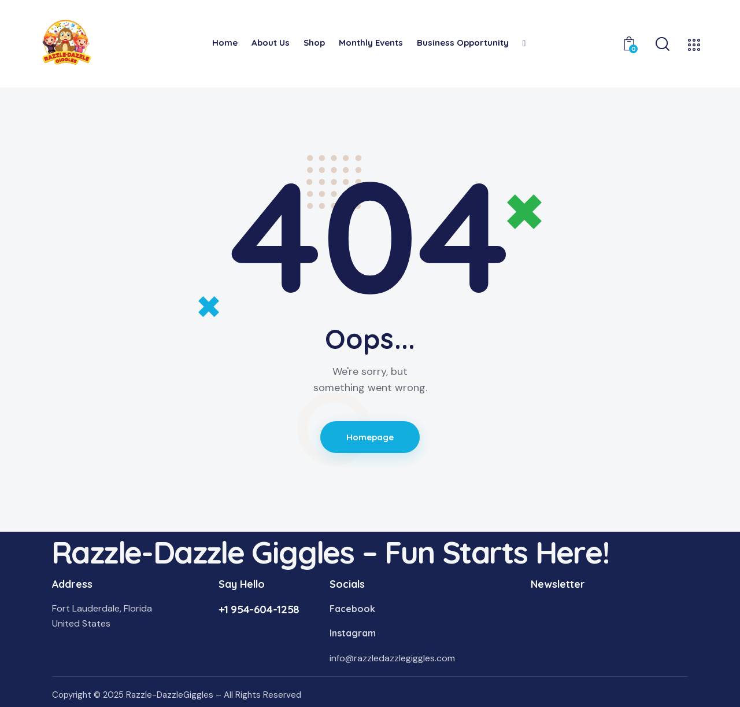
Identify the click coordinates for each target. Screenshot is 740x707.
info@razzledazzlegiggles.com (392, 658)
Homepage (370, 437)
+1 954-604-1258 (259, 609)
